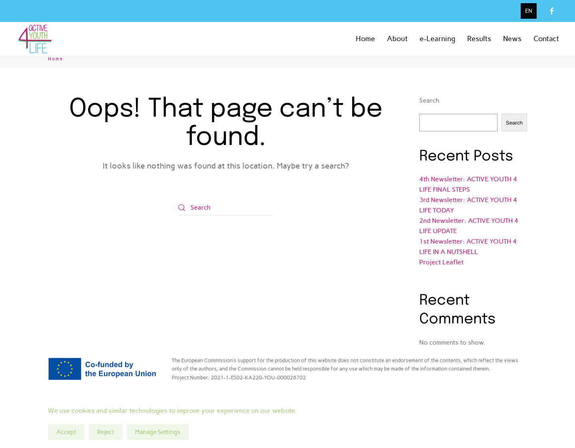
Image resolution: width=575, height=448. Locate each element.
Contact (546, 38)
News (512, 38)
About (397, 38)
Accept (66, 432)
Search (429, 100)
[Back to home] (36, 39)
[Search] (226, 208)
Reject (105, 432)
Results (479, 38)
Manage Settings (157, 432)
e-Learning (437, 38)
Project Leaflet (441, 262)
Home (365, 38)
